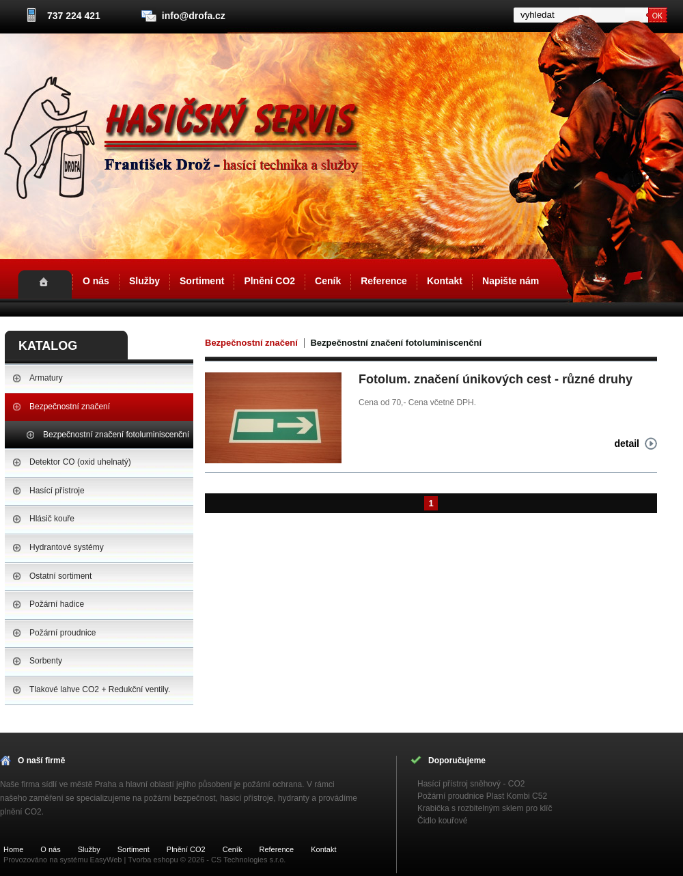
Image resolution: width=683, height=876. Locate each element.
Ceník (328, 280)
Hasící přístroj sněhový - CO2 (471, 784)
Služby (144, 280)
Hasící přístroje (57, 490)
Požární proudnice (62, 633)
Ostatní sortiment (60, 576)
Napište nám (510, 280)
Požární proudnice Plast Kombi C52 (482, 796)
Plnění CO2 (269, 280)
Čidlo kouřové (442, 820)
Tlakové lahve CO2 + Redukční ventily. (99, 689)
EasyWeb (106, 860)
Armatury (46, 378)
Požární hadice (56, 604)
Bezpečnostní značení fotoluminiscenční (116, 434)
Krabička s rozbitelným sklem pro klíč (484, 808)
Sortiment (202, 280)
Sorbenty (45, 661)
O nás (96, 280)
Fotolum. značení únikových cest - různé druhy (495, 379)
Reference (384, 280)
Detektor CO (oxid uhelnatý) (80, 462)
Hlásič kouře (51, 518)
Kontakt (444, 280)
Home (45, 284)
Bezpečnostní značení (69, 406)
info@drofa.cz (193, 15)
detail (626, 443)
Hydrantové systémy (66, 547)
